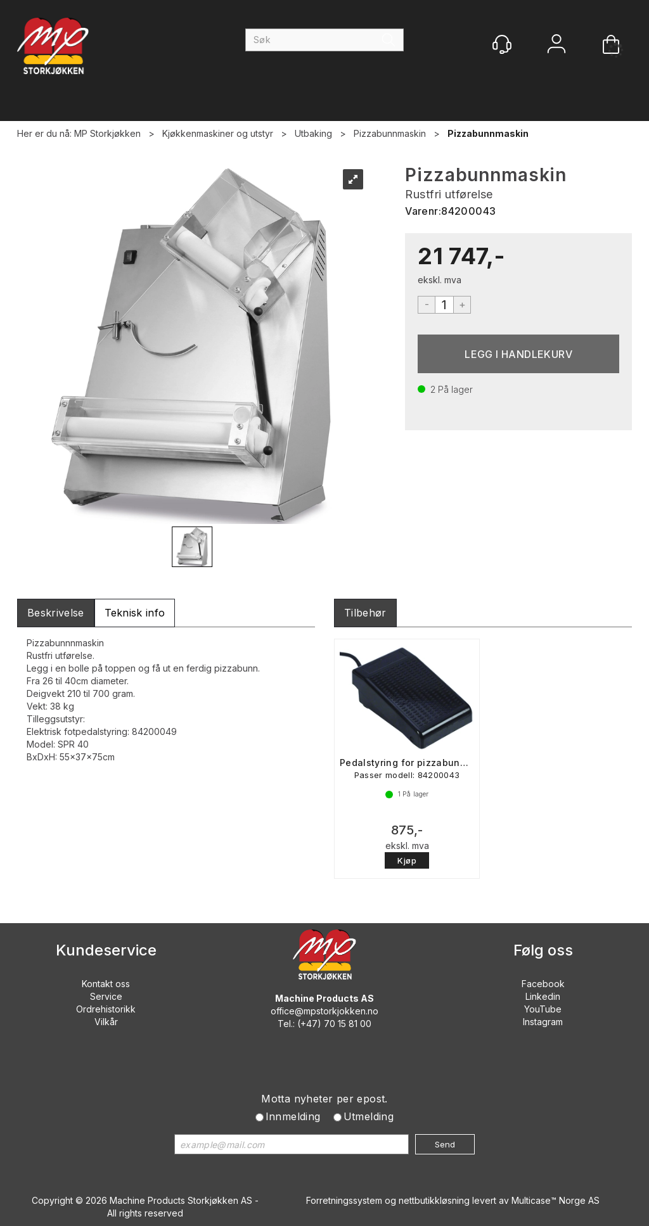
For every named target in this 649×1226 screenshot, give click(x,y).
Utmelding (369, 1116)
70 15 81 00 (347, 1023)
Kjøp (518, 354)
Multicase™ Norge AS (555, 1200)
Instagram (543, 1021)
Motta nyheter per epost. (324, 1098)
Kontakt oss (106, 983)
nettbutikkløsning (434, 1200)
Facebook (543, 983)
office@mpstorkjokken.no (324, 1011)
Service (106, 996)
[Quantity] (444, 305)
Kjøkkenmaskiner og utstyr (217, 133)
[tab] (55, 613)
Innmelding (293, 1116)
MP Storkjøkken (107, 133)
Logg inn (556, 45)
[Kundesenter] (502, 44)
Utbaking (313, 133)
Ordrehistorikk (106, 1009)
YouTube (543, 1009)
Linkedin (542, 996)
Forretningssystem (344, 1200)
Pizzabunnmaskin (390, 133)
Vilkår (106, 1021)
